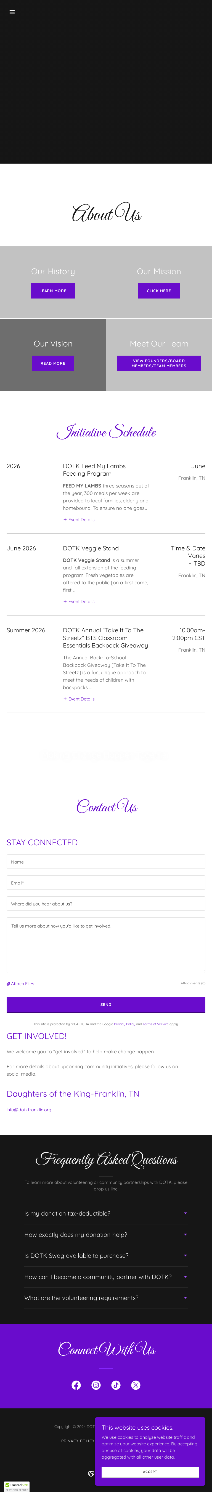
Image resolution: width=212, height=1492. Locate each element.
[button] (29, 12)
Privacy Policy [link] (124, 1024)
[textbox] (106, 861)
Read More (53, 363)
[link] (76, 1386)
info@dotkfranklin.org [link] (29, 1109)
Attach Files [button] (22, 983)
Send (106, 1004)
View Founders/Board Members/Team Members (159, 363)
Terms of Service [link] (156, 1024)
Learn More (53, 290)
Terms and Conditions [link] (125, 1440)
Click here (159, 290)
